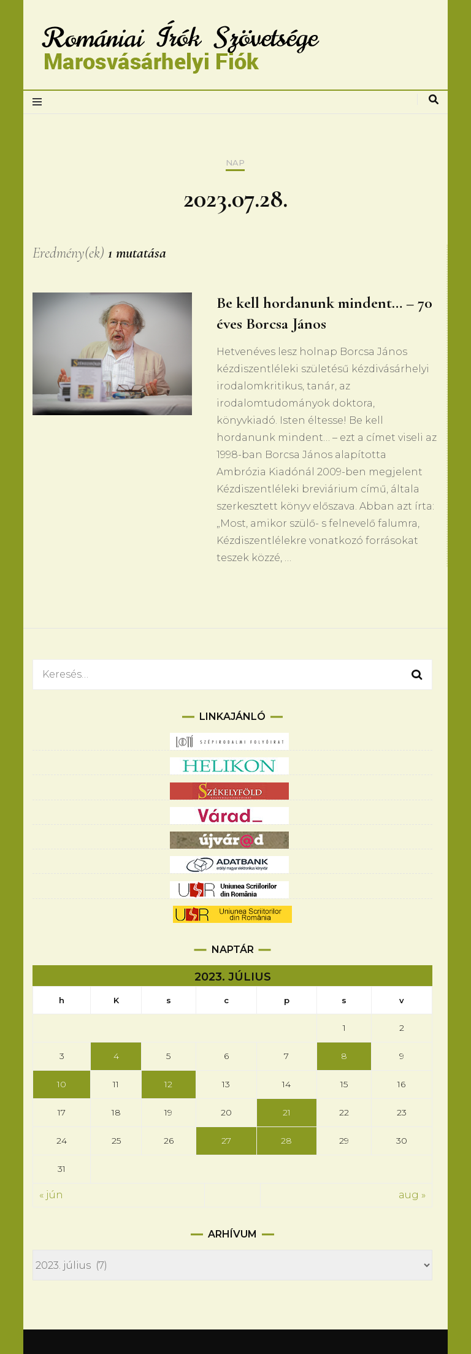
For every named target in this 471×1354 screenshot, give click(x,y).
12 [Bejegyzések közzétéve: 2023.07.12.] (168, 1084)
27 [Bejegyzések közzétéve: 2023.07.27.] (226, 1140)
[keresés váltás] (433, 99)
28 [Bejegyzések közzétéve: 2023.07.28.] (286, 1140)
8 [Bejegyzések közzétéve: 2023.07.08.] (344, 1055)
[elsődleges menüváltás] (40, 102)
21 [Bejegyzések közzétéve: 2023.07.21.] (287, 1112)
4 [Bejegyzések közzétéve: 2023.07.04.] (116, 1055)
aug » (412, 1195)
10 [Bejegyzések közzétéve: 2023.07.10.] (61, 1084)
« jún (51, 1195)
